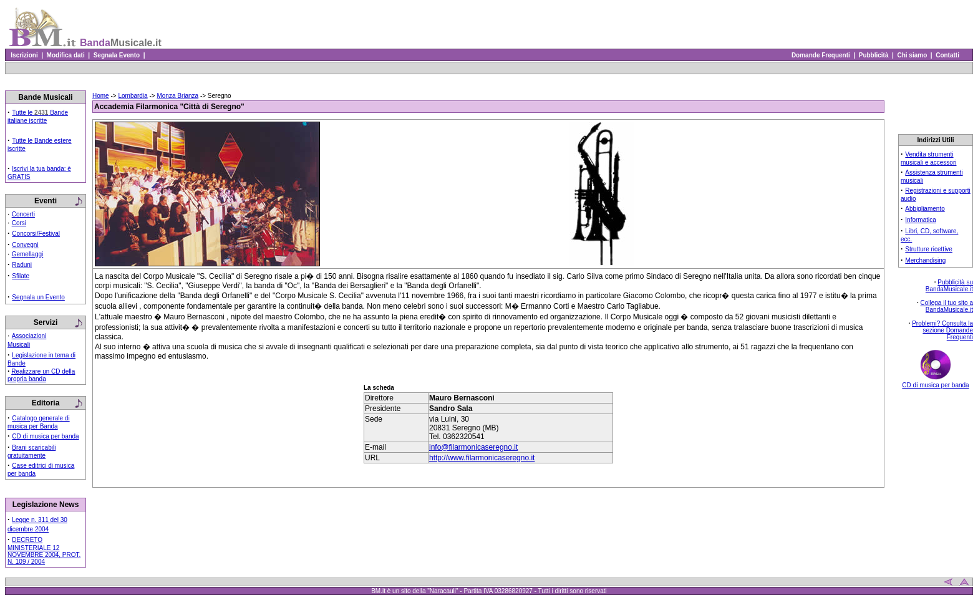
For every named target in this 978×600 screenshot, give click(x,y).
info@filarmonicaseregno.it (473, 447)
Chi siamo (912, 55)
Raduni (22, 264)
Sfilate (20, 276)
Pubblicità (873, 55)
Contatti (947, 55)
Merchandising (925, 260)
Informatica (920, 219)
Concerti (23, 214)
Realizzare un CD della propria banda (41, 375)
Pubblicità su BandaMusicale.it (949, 286)
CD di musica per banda (45, 436)
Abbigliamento (924, 208)
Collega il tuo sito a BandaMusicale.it (947, 306)
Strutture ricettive (928, 249)
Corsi (19, 223)
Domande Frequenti (820, 55)
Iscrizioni (24, 55)
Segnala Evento (116, 55)
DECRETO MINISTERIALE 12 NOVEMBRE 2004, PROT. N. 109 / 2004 (43, 550)
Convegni (25, 244)
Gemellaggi (28, 254)
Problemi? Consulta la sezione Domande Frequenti (942, 330)
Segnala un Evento (38, 297)
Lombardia (132, 95)
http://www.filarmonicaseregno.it (482, 457)
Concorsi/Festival (36, 233)
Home (100, 95)
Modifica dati (65, 55)
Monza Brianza (177, 95)
